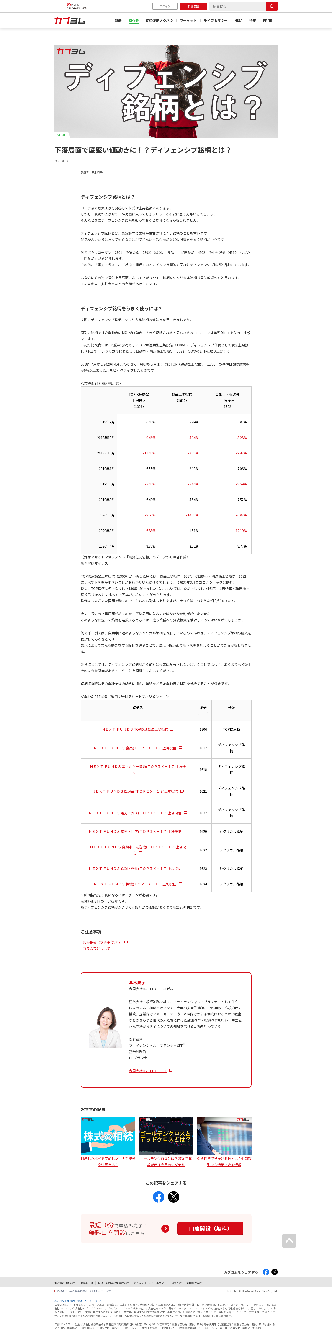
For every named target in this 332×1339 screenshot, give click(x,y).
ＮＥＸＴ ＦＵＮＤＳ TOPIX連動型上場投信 (135, 729)
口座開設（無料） (211, 1228)
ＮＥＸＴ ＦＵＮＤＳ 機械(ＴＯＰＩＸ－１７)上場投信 (135, 884)
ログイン (165, 6)
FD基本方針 (86, 1283)
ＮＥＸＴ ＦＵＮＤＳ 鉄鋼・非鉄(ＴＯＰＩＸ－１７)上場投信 (135, 868)
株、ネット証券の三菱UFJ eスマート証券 (78, 1301)
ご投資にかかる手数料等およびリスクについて (84, 1291)
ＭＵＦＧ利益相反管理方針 (113, 1283)
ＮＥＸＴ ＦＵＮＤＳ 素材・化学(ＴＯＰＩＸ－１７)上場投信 (135, 831)
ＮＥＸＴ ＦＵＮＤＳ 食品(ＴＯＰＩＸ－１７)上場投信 (135, 747)
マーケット (188, 20)
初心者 (134, 20)
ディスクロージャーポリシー (150, 1283)
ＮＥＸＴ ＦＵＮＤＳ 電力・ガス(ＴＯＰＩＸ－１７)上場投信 (135, 812)
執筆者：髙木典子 (92, 172)
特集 (252, 20)
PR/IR (267, 20)
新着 (118, 20)
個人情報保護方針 (64, 1283)
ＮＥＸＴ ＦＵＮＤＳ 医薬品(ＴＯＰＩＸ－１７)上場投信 (135, 791)
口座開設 (193, 6)
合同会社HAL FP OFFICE (148, 1070)
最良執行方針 (194, 1283)
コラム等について (96, 948)
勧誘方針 (176, 1283)
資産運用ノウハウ (159, 20)
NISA (238, 20)
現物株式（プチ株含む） (102, 942)
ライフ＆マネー (216, 20)
